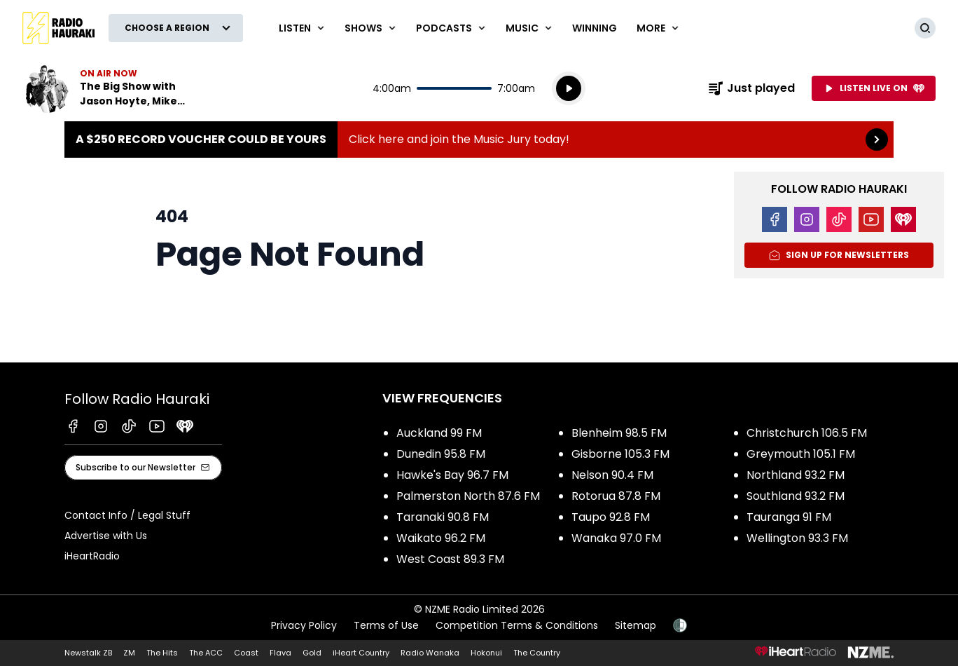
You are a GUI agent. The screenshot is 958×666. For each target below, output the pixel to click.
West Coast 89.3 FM (450, 559)
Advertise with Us (105, 536)
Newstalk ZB (88, 652)
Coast (246, 652)
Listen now (112, 88)
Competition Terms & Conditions (517, 625)
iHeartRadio (92, 556)
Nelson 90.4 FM (612, 475)
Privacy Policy (304, 625)
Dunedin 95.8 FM (440, 454)
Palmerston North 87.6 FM (468, 496)
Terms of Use (386, 625)
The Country (536, 652)
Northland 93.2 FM (796, 475)
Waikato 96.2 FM (440, 538)
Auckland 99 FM (439, 433)
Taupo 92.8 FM (610, 517)
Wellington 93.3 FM (797, 538)
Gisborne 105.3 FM (620, 454)
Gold (312, 652)
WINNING (594, 28)
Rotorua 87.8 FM (615, 496)
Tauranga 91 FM (789, 517)
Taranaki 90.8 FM (442, 517)
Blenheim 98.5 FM (619, 433)
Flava (280, 652)
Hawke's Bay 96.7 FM (452, 475)
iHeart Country (361, 652)
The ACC (206, 652)
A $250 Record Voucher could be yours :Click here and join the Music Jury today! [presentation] (479, 139)
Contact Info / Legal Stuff (127, 515)
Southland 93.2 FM (796, 496)
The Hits (162, 652)
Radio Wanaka (430, 652)
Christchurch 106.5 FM (807, 433)
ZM (129, 652)
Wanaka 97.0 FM (616, 538)
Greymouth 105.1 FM (801, 454)
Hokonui (486, 652)
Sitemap (635, 625)
